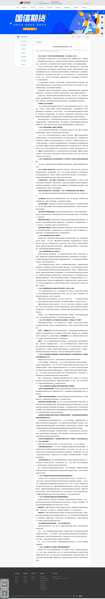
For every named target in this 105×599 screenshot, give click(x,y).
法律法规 (23, 52)
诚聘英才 (16, 580)
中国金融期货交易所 (44, 580)
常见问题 (102, 30)
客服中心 (24, 7)
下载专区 (16, 582)
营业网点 (102, 25)
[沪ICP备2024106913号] (45, 596)
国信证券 (86, 3)
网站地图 (33, 578)
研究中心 (33, 7)
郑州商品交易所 (43, 584)
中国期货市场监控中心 (44, 578)
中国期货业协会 (43, 576)
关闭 (4, 598)
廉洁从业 (23, 64)
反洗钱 (23, 49)
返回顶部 (102, 36)
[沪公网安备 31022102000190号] (57, 596)
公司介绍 (16, 576)
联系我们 (33, 576)
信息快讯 (58, 7)
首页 (18, 7)
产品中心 (41, 7)
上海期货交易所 (43, 582)
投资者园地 (67, 7)
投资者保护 (23, 56)
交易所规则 (23, 45)
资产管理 (49, 7)
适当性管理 (86, 36)
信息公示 (16, 578)
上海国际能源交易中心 (44, 587)
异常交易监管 (23, 41)
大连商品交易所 (43, 586)
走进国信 (75, 7)
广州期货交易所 (43, 589)
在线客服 (102, 19)
